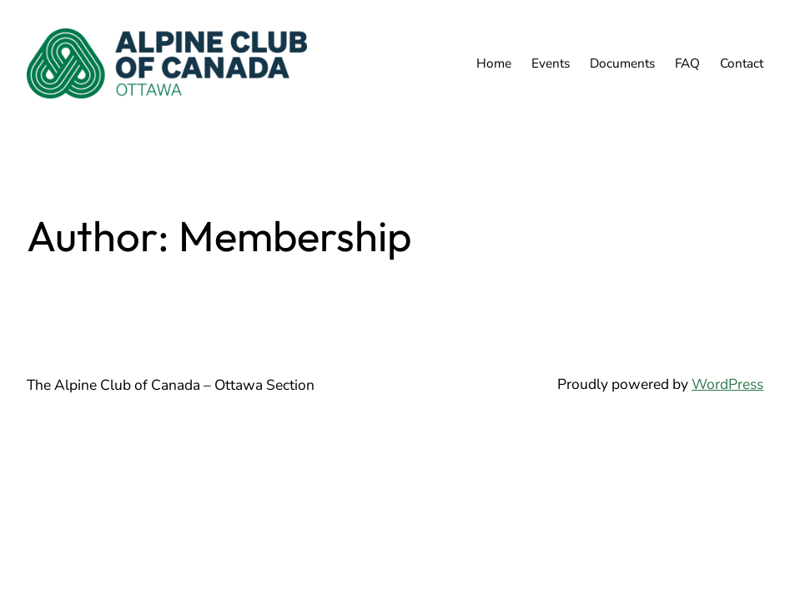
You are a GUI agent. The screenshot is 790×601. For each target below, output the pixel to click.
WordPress (727, 384)
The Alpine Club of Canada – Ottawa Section (170, 385)
